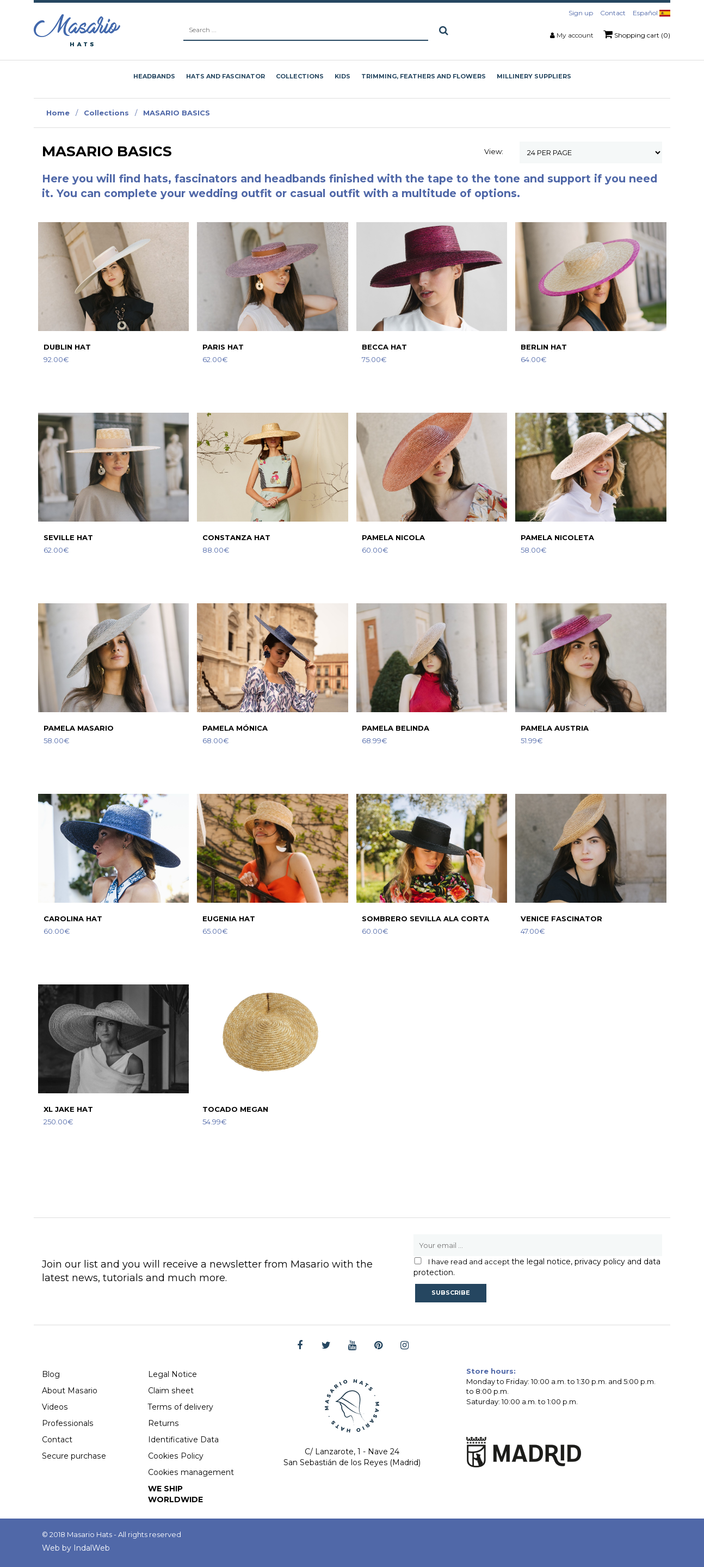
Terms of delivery (180, 1407)
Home (58, 112)
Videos (54, 1407)
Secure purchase (74, 1456)
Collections (106, 112)
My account (575, 35)
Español (651, 13)
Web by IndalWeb (76, 1548)
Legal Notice (172, 1374)
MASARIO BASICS (176, 112)
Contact (613, 13)
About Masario (69, 1390)
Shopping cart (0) (636, 34)
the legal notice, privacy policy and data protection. (536, 1267)
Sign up (581, 13)
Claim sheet (170, 1390)
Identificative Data (183, 1439)
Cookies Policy (175, 1456)
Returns (163, 1423)
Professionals (67, 1423)
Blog (51, 1374)
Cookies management (190, 1472)
